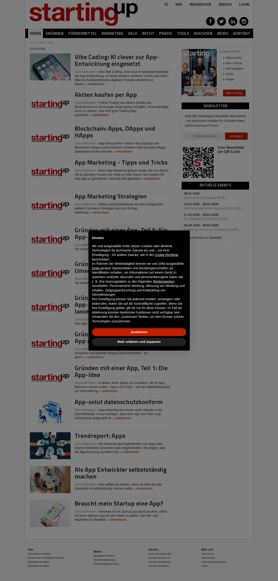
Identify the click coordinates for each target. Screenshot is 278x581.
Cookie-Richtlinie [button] (166, 255)
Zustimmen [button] (139, 332)
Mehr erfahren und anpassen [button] (139, 342)
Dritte (96, 268)
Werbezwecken (163, 281)
